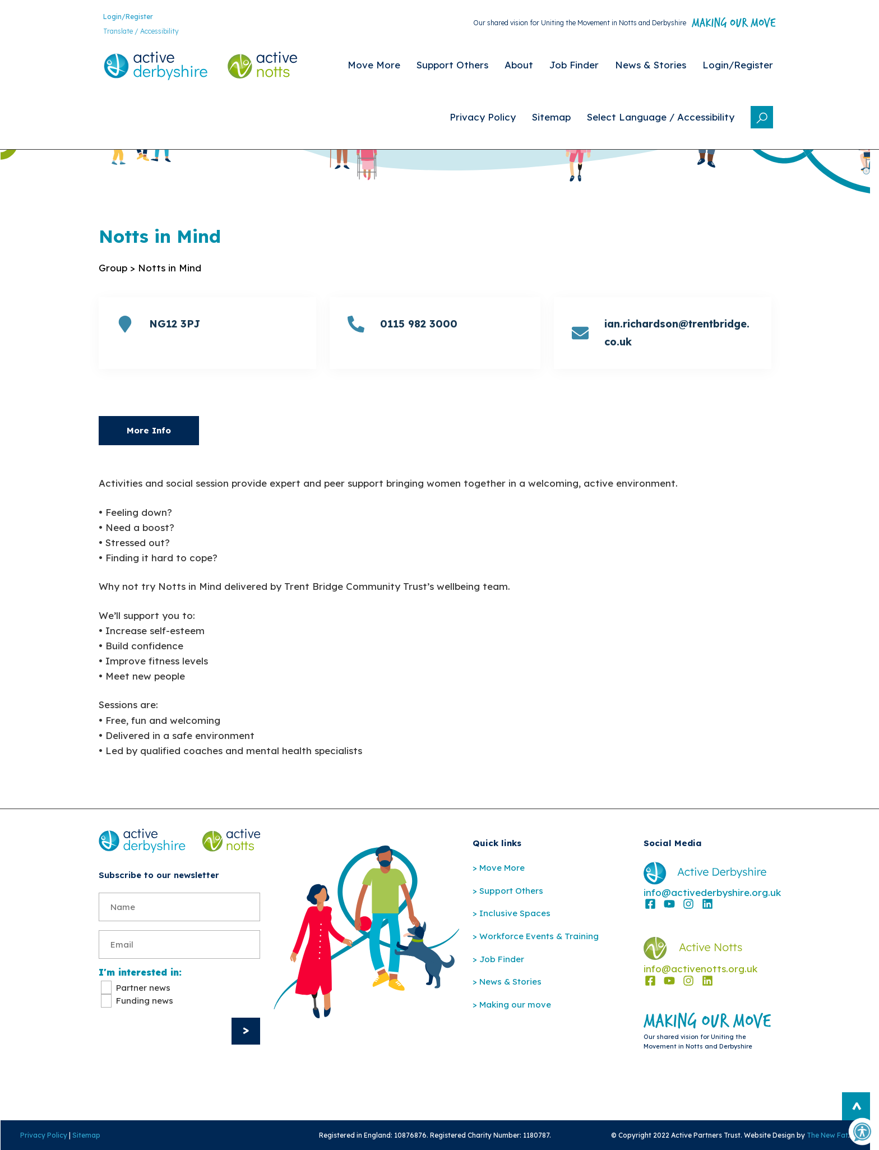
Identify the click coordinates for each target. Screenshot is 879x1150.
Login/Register (128, 16)
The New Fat (827, 1135)
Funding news (144, 1001)
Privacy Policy (43, 1135)
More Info (149, 430)
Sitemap (86, 1135)
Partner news (143, 988)
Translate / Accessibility (141, 31)
